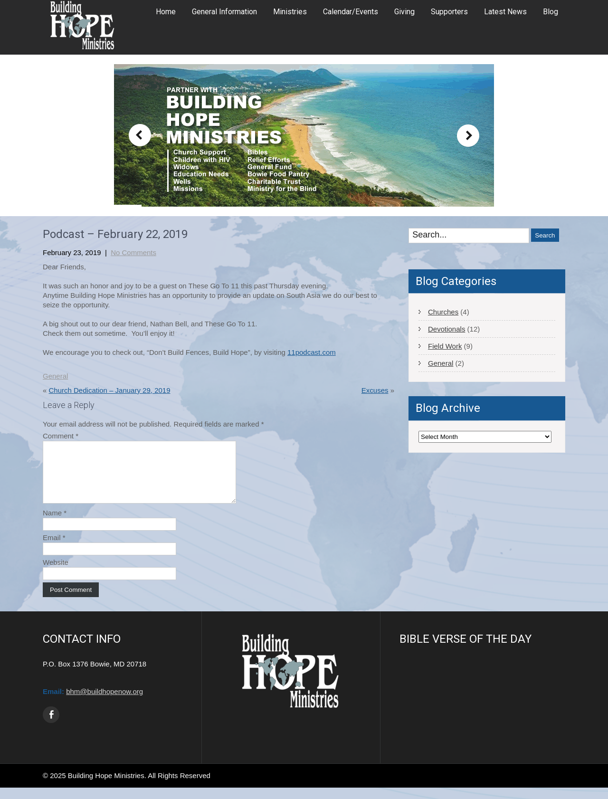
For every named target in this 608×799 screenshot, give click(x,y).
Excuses (375, 390)
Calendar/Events (350, 11)
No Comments (133, 252)
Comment (60, 436)
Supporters (449, 11)
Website (55, 574)
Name (54, 524)
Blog (550, 11)
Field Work (445, 346)
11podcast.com (311, 352)
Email (54, 549)
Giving (404, 11)
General (55, 376)
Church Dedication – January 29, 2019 (110, 390)
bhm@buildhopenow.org (104, 703)
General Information (224, 11)
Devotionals (446, 329)
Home (166, 11)
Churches (443, 312)
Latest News (505, 11)
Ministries (290, 11)
